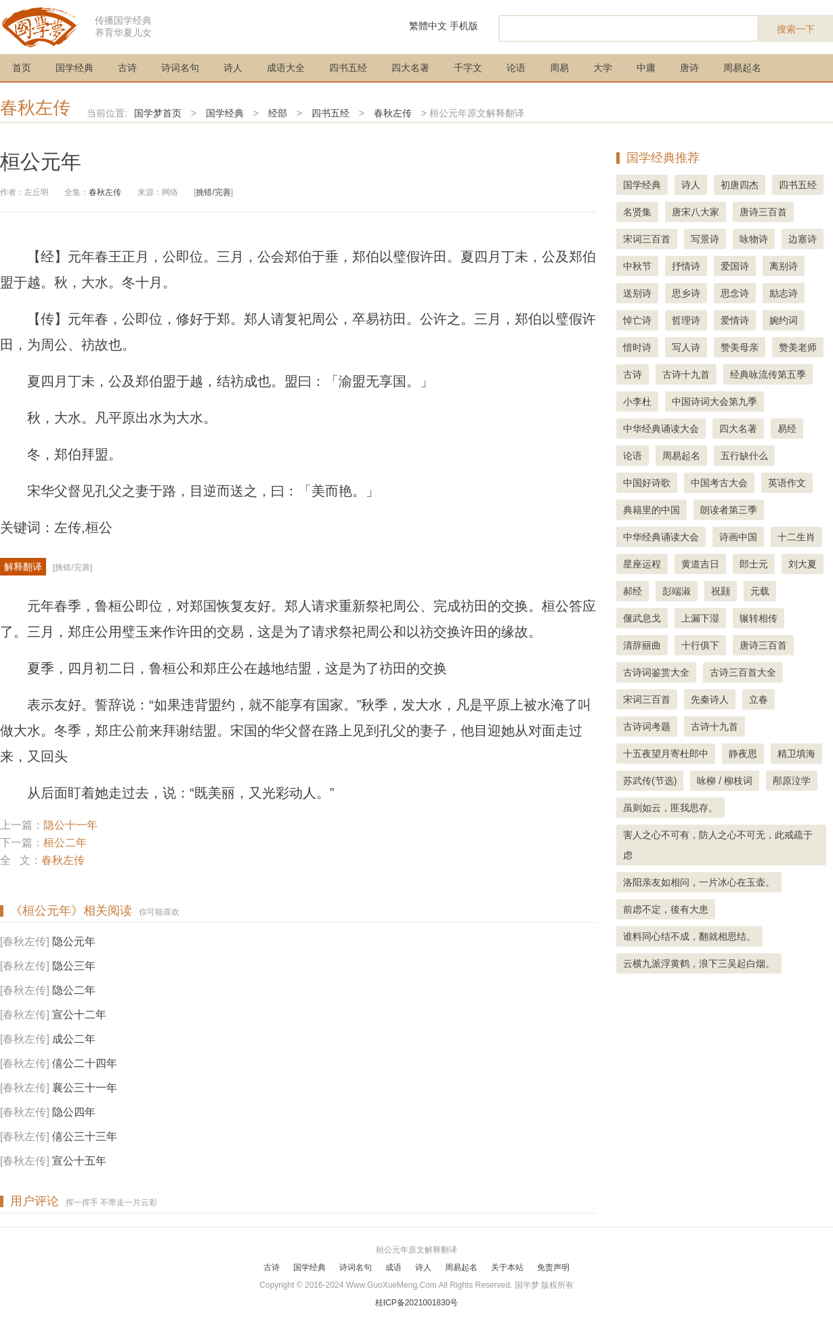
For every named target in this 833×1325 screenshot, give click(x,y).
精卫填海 (796, 753)
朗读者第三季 (728, 509)
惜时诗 (637, 347)
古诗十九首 (686, 374)
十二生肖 (796, 536)
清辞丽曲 (642, 645)
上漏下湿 (700, 618)
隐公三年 (73, 966)
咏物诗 (754, 239)
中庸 (646, 67)
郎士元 (754, 564)
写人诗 (686, 347)
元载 (759, 591)
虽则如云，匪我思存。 (670, 807)
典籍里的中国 (651, 509)
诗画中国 (738, 536)
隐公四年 (73, 1112)
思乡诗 (686, 293)
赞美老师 (798, 347)
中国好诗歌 (646, 482)
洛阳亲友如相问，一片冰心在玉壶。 (699, 882)
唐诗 (689, 67)
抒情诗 (686, 266)
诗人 (232, 67)
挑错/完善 (213, 192)
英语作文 (787, 482)
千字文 (468, 67)
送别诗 (637, 293)
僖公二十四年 (84, 1063)
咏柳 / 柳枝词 (724, 780)
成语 (393, 1267)
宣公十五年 (79, 1161)
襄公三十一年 (84, 1087)
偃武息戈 (642, 618)
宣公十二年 (79, 1014)
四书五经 (348, 67)
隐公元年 (73, 941)
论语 (516, 67)
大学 (602, 67)
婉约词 (783, 320)
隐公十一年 (70, 825)
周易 (559, 67)
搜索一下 (796, 29)
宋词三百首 (646, 239)
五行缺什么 (744, 455)
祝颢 (720, 591)
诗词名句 (180, 67)
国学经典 (74, 67)
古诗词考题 (646, 726)
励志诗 (783, 293)
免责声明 (553, 1267)
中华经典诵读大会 (661, 428)
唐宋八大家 (695, 212)
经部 (277, 113)
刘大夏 (802, 564)
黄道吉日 (700, 564)
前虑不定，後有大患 (665, 909)
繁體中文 (428, 25)
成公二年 (73, 1039)
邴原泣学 (792, 780)
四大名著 (410, 67)
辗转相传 (758, 618)
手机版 (464, 25)
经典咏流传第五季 (768, 374)
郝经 (632, 591)
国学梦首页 (157, 113)
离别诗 (783, 266)
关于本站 (507, 1267)
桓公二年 (65, 842)
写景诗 (705, 239)
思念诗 (735, 293)
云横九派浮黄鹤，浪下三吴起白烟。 (699, 963)
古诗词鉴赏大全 (656, 672)
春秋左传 (35, 107)
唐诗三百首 (763, 212)
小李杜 (637, 401)
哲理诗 (686, 320)
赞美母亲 (740, 347)
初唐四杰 (740, 184)
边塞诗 (802, 239)
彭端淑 (676, 591)
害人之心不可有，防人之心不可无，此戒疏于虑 (718, 845)
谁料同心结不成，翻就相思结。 (689, 936)
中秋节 (637, 266)
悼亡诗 (637, 320)
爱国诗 (735, 266)
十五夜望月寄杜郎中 (665, 753)
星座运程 (642, 564)
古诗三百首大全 (743, 672)
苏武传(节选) (650, 780)
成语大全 (286, 67)
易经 (786, 428)
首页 (21, 67)
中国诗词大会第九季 (714, 401)
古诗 (127, 67)
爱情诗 (735, 320)
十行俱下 (700, 645)
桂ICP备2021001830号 (416, 1302)
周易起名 (742, 67)
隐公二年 (73, 990)
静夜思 (743, 753)
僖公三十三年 (84, 1136)
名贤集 (637, 212)
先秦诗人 (710, 699)
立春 (758, 699)
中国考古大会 (719, 482)
